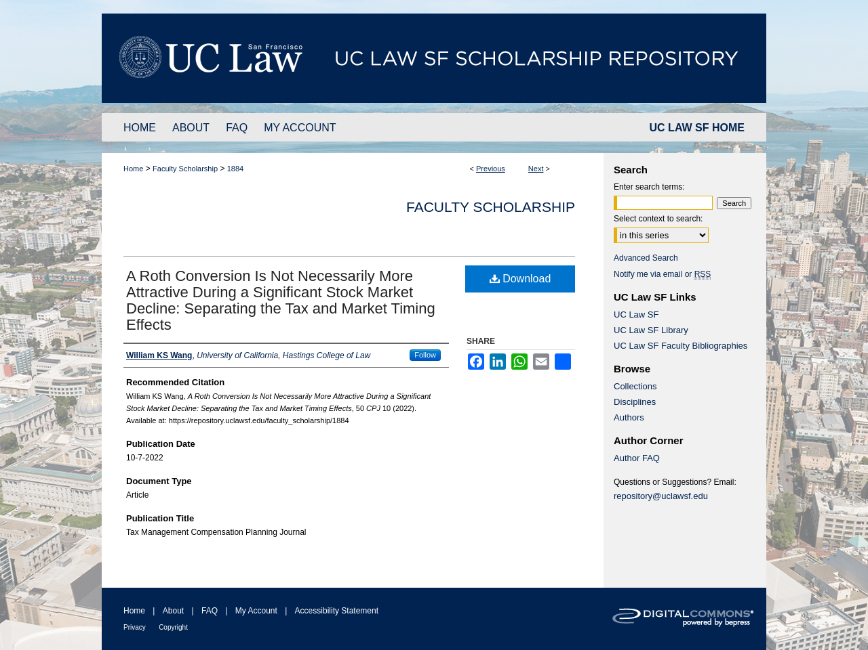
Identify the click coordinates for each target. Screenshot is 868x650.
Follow (425, 355)
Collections (635, 386)
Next (536, 169)
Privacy (134, 627)
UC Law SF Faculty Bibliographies (680, 346)
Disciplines (635, 402)
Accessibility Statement (336, 610)
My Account (256, 610)
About (173, 610)
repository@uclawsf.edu (661, 496)
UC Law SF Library (651, 330)
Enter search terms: (649, 187)
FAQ (209, 610)
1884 (235, 169)
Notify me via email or (662, 274)
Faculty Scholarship (185, 169)
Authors (629, 417)
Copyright (173, 627)
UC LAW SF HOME (697, 127)
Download (520, 278)
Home (133, 169)
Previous (490, 169)
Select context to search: (658, 218)
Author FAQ (637, 458)
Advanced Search (646, 258)
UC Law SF (636, 314)
